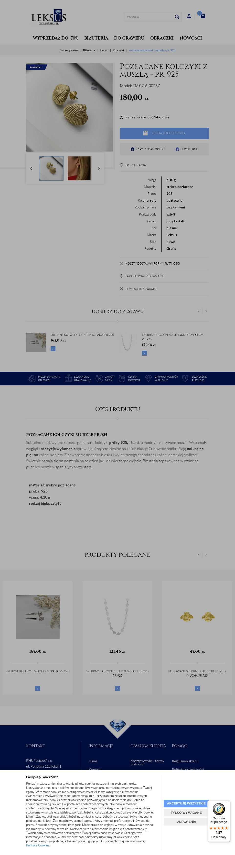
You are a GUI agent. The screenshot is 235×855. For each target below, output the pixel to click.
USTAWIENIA (186, 822)
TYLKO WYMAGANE (186, 812)
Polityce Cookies (37, 845)
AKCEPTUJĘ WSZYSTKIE (186, 803)
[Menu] (227, 803)
